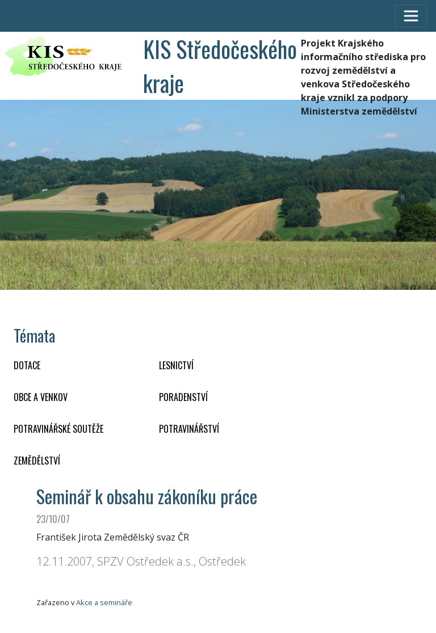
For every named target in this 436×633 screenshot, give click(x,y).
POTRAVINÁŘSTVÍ (189, 429)
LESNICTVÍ (176, 365)
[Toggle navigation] (411, 16)
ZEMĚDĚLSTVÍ (37, 460)
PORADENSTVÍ (183, 397)
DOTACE (27, 365)
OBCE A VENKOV (41, 397)
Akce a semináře (104, 602)
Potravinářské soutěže (58, 429)
